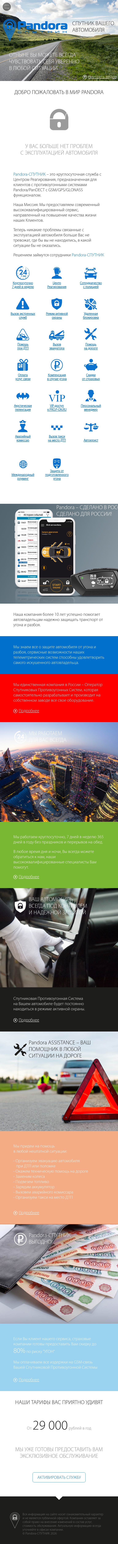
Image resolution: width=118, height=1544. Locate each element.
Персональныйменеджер (91, 412)
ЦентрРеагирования (56, 289)
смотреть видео (102, 77)
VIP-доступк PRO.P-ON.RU (57, 412)
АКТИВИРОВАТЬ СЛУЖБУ (59, 1482)
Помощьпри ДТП (23, 351)
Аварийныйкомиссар (23, 443)
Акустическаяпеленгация (23, 412)
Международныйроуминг (23, 481)
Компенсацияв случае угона (57, 381)
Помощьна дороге (91, 351)
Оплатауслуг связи (22, 381)
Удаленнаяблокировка (91, 320)
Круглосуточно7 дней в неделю (23, 289)
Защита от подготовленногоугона (57, 479)
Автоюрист (91, 445)
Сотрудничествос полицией (91, 289)
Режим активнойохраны (57, 320)
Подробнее (29, 715)
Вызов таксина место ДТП (57, 443)
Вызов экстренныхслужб (23, 320)
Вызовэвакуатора (56, 351)
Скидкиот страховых (91, 381)
